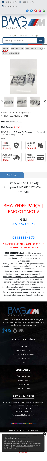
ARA (40, 40)
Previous (2, 101)
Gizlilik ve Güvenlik (24, 389)
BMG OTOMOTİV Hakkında (23, 354)
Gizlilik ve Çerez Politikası (24, 446)
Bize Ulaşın (34, 36)
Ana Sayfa (12, 36)
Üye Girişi (23, 362)
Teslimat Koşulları (23, 380)
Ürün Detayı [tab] (11, 175)
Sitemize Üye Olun (23, 358)
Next (45, 101)
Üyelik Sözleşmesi (23, 376)
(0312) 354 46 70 (11, 2)
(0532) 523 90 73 (28, 2)
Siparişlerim (23, 36)
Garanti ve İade (23, 384)
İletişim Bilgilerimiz (23, 350)
